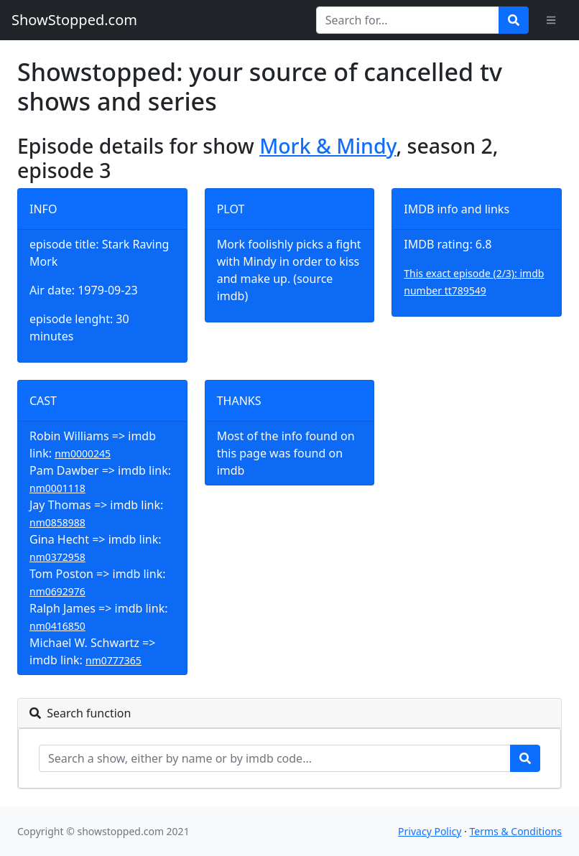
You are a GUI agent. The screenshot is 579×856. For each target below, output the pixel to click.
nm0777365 (113, 660)
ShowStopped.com (74, 19)
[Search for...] (407, 20)
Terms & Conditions (516, 831)
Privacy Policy (429, 831)
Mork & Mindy (327, 145)
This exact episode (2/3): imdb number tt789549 (474, 281)
